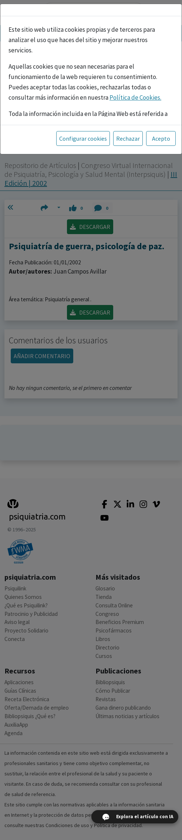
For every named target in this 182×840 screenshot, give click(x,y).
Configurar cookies (83, 138)
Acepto (161, 138)
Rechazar (128, 138)
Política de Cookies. (135, 97)
